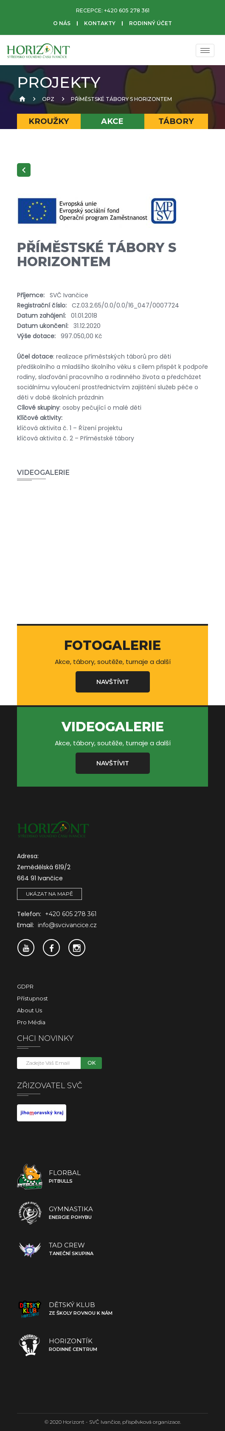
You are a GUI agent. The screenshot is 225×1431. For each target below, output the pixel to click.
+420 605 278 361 (126, 10)
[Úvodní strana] (21, 99)
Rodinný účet (150, 23)
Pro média (31, 1022)
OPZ (48, 99)
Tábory (176, 121)
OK (91, 1063)
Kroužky (48, 121)
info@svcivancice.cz (67, 925)
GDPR (25, 986)
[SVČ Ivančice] (38, 50)
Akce (112, 121)
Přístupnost (32, 998)
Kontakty (99, 23)
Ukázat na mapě (49, 894)
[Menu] (205, 50)
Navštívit (112, 682)
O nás (61, 23)
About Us (29, 1010)
